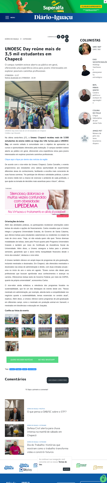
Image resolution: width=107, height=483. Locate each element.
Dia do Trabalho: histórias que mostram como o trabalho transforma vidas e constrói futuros (47, 421)
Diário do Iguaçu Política (36, 381)
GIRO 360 (97, 49)
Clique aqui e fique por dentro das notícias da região (26, 159)
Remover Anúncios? (62, 216)
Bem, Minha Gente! (96, 87)
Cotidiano (27, 39)
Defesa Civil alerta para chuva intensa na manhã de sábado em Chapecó (44, 405)
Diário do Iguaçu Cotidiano (36, 398)
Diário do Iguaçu (12, 39)
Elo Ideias (99, 476)
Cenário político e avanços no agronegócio (97, 97)
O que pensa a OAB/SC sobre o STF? (46, 384)
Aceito (66, 469)
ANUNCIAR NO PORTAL (91, 458)
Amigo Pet (97, 131)
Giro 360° (97, 47)
